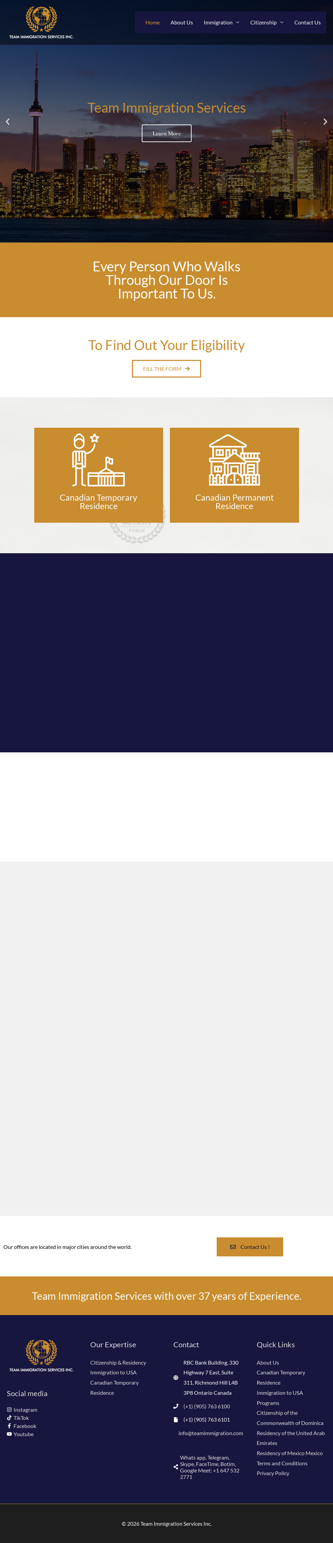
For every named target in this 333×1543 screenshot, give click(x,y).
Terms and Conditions (282, 1463)
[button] (7, 121)
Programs (268, 1403)
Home (152, 22)
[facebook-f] (21, 1426)
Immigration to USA (113, 1372)
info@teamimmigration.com (210, 1433)
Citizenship (263, 22)
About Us (182, 22)
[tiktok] (18, 1417)
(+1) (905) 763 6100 (206, 1406)
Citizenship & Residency (118, 1362)
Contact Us (307, 22)
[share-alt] (208, 1467)
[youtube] (20, 1434)
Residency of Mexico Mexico (290, 1453)
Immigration (218, 22)
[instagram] (22, 1409)
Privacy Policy (273, 1473)
